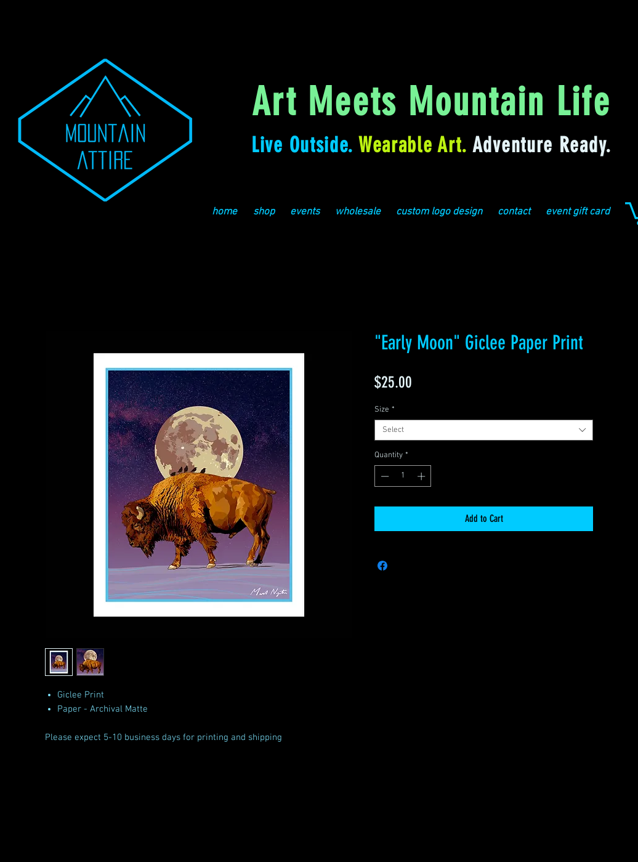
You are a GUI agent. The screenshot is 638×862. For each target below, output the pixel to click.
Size (384, 410)
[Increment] (422, 476)
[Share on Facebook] (382, 565)
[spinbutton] (403, 476)
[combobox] (483, 430)
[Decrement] (383, 476)
